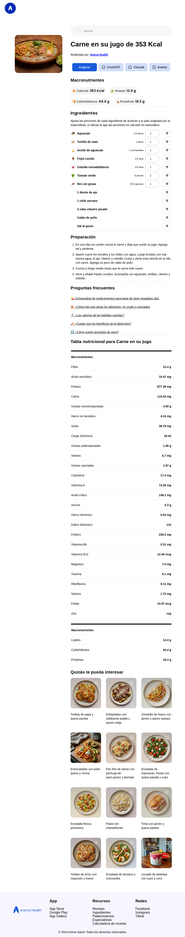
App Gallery (58, 916)
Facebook (142, 908)
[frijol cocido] (152, 158)
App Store (57, 908)
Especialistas (102, 920)
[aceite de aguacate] (152, 150)
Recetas (99, 908)
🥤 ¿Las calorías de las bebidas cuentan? (97, 315)
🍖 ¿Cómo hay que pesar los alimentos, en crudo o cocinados (110, 306)
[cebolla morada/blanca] (152, 167)
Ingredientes (102, 912)
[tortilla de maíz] (152, 141)
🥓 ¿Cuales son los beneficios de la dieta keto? (101, 323)
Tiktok (139, 916)
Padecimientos (103, 916)
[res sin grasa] (152, 183)
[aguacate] (152, 133)
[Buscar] (124, 31)
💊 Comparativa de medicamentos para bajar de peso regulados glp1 (115, 298)
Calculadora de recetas (110, 923)
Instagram (142, 912)
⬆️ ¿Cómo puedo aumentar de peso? (95, 332)
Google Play (58, 912)
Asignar (84, 67)
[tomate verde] (152, 175)
